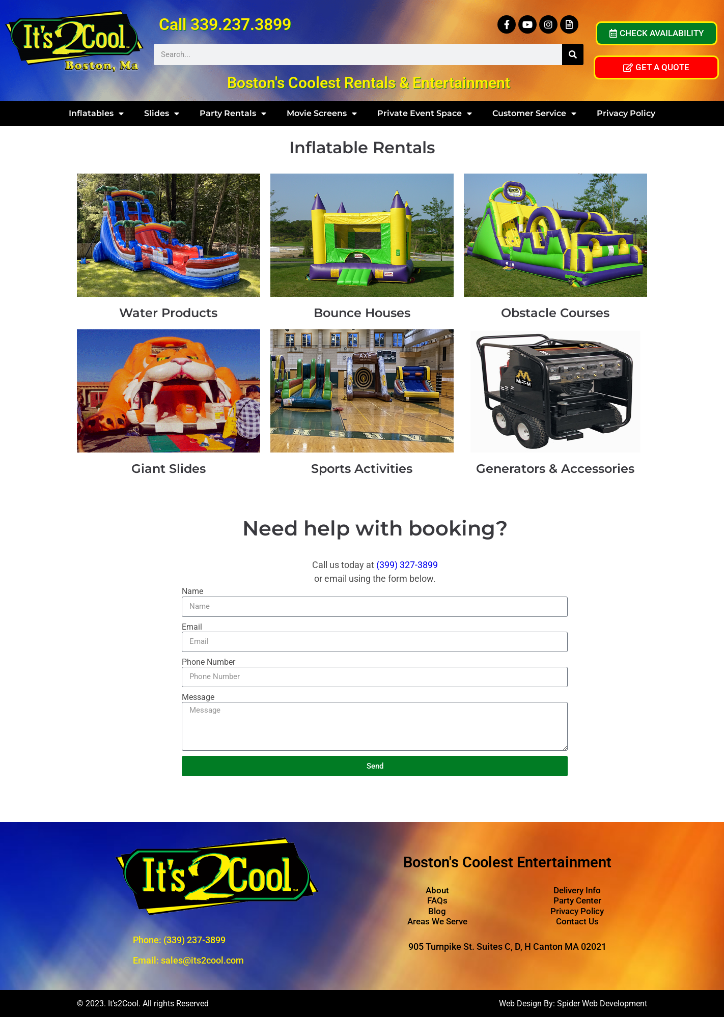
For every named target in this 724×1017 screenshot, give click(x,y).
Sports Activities (361, 468)
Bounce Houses (362, 312)
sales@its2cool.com (202, 960)
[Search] (572, 54)
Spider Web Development (602, 1003)
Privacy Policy (626, 113)
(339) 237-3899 (194, 940)
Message (198, 697)
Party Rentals (233, 113)
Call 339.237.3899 (225, 24)
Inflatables (96, 113)
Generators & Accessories (555, 468)
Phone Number (208, 662)
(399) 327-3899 (407, 564)
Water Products (168, 312)
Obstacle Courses (555, 312)
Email (192, 627)
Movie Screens (322, 113)
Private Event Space (424, 113)
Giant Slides (168, 468)
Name (192, 591)
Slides (161, 113)
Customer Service (534, 113)
